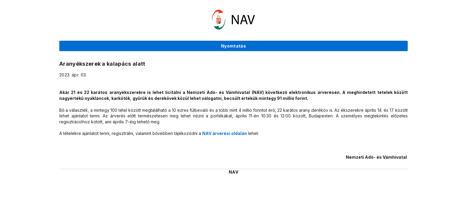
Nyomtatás (233, 45)
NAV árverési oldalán (224, 133)
